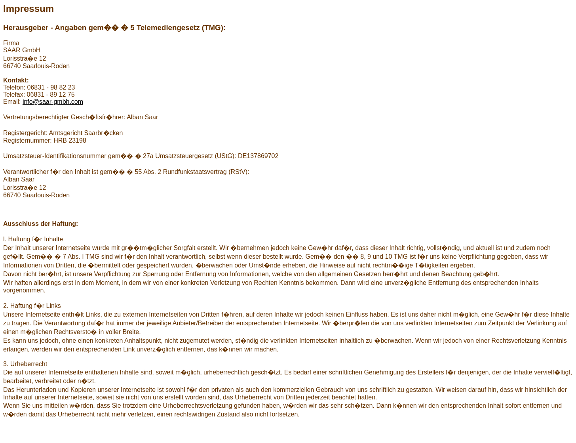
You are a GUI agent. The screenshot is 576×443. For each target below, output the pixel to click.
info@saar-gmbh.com (53, 101)
